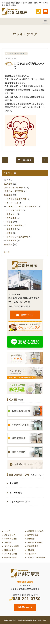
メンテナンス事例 (11, 546)
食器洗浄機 (12, 240)
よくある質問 (14, 492)
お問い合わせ (25, 314)
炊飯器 (10, 233)
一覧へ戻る (25, 160)
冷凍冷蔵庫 (12, 217)
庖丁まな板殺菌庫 (14, 225)
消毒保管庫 (12, 229)
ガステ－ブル (13, 202)
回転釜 (10, 221)
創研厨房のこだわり (35, 531)
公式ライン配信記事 (13, 191)
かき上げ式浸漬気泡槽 (16, 199)
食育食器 (31, 538)
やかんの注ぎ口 (10, 538)
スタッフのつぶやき (16, 53)
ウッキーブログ (10, 557)
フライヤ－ (12, 214)
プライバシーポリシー (19, 501)
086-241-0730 (25, 598)
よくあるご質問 (10, 553)
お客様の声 (32, 553)
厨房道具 (8, 244)
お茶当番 (8, 183)
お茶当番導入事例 (34, 542)
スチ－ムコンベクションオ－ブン (21, 206)
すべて (6, 252)
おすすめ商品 (32, 535)
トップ (7, 531)
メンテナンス (9, 535)
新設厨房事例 (32, 546)
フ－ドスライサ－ (14, 210)
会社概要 (12, 483)
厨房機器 (8, 195)
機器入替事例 (9, 550)
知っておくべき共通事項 (17, 236)
